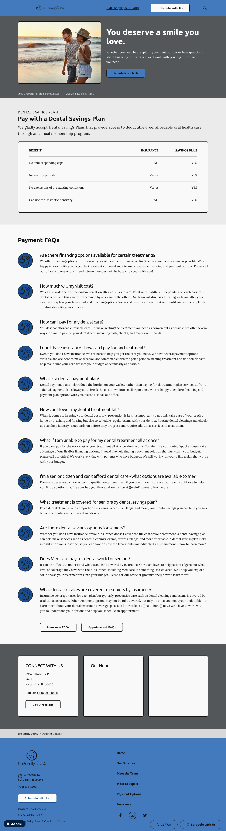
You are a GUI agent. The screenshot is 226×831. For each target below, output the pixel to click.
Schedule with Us (170, 8)
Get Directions (43, 705)
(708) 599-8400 (85, 93)
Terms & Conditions (45, 821)
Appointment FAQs (102, 627)
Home (121, 753)
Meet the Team (127, 773)
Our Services (126, 763)
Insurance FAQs (58, 627)
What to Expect (127, 784)
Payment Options (129, 794)
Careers (62, 821)
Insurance (124, 804)
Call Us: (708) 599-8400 (122, 8)
